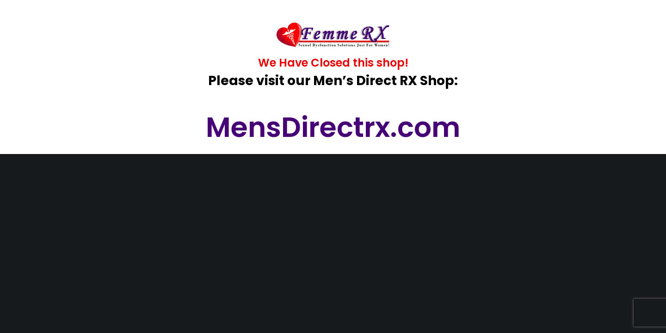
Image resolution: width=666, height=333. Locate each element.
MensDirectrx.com (333, 127)
